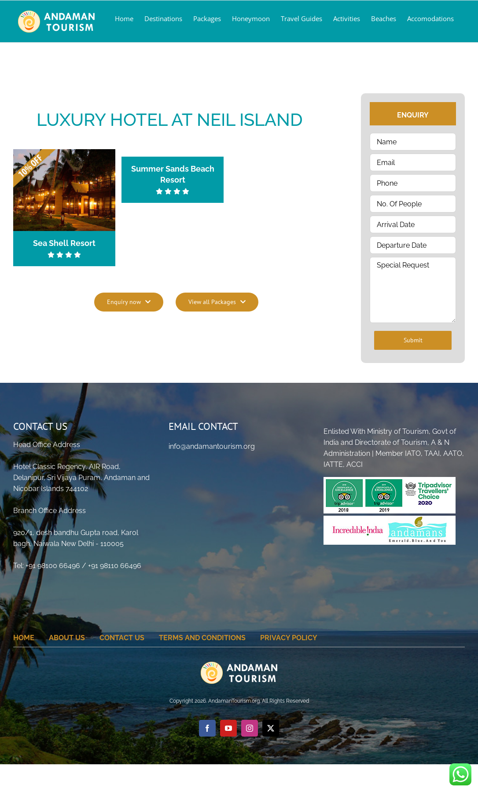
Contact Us (121, 638)
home (23, 638)
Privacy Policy (288, 638)
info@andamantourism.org (212, 446)
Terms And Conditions (202, 638)
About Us (67, 638)
